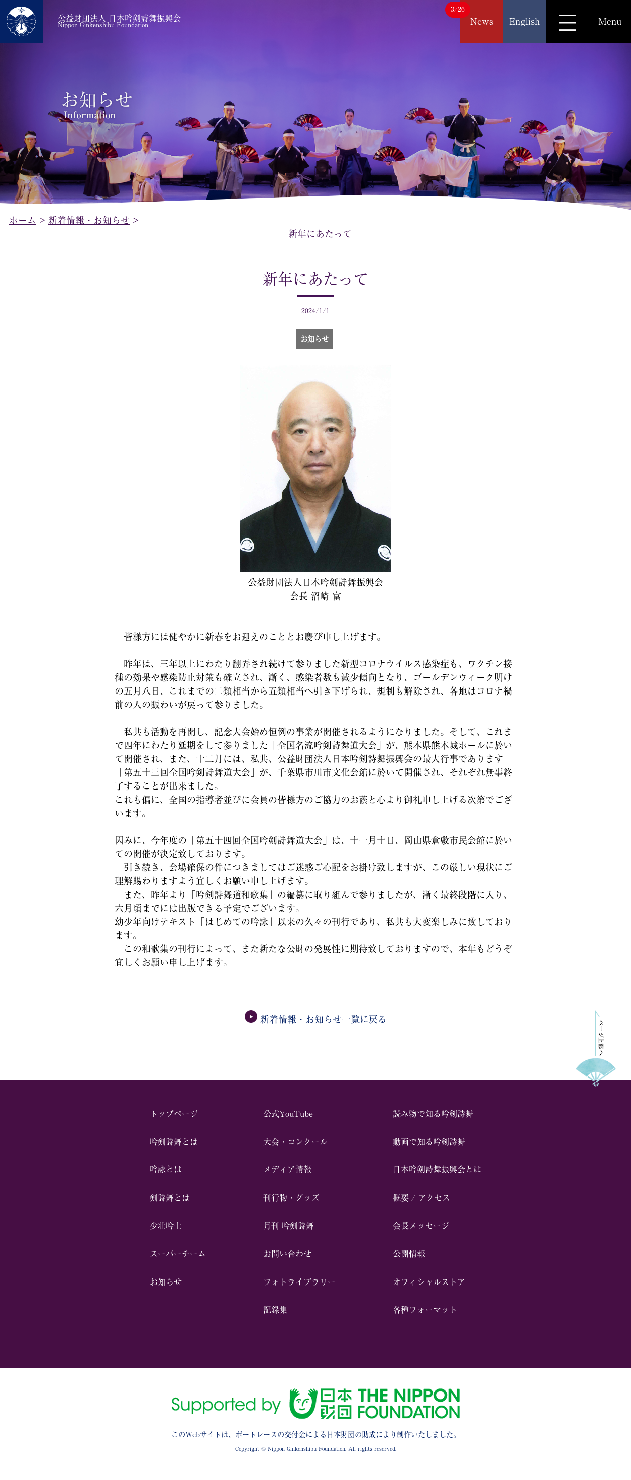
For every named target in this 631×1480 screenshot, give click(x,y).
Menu (609, 21)
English (524, 21)
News (481, 21)
